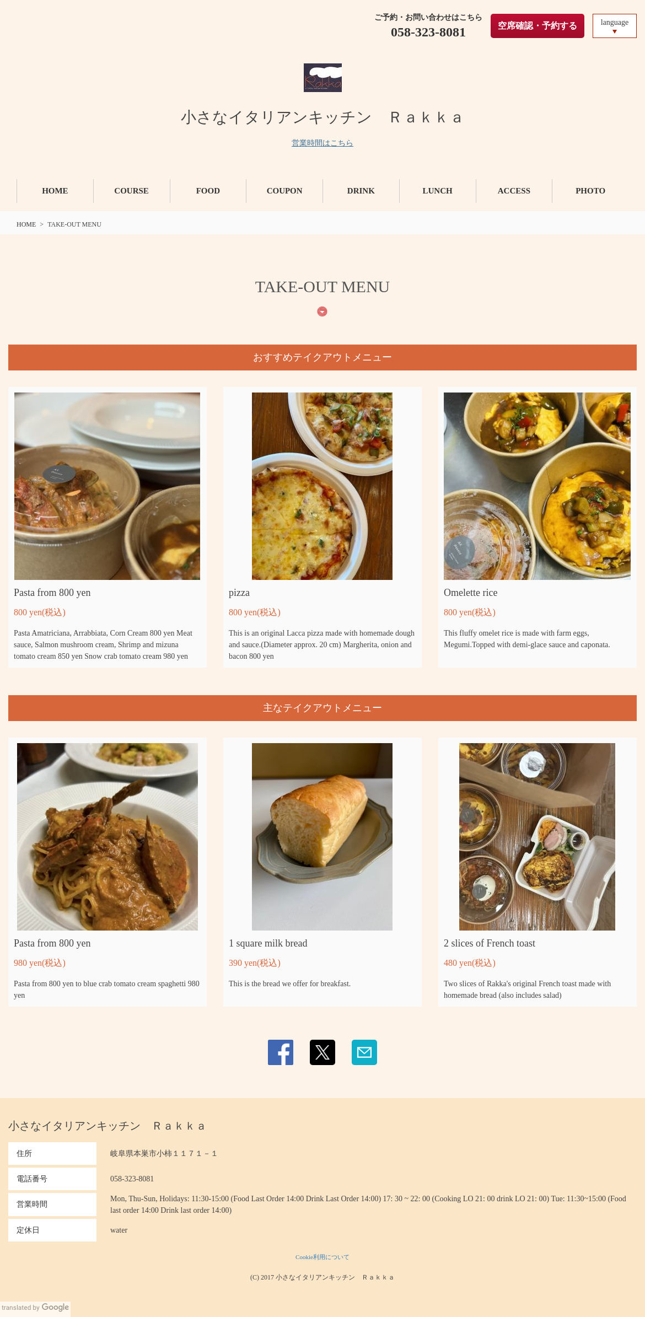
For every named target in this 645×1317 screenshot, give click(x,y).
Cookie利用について (322, 1257)
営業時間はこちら (322, 143)
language (615, 22)
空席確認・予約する (537, 25)
